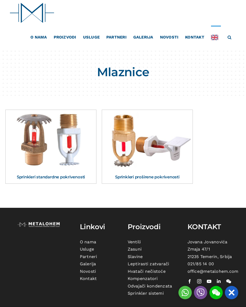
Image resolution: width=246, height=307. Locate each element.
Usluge (87, 249)
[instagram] (199, 281)
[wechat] (228, 281)
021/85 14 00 (201, 263)
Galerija (88, 263)
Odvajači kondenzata (150, 286)
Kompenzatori (143, 278)
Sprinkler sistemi (146, 293)
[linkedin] (219, 281)
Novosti (88, 271)
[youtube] (209, 281)
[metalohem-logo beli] (39, 223)
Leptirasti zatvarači (148, 263)
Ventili (134, 241)
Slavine (135, 256)
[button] (229, 37)
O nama (88, 241)
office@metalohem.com (213, 271)
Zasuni (135, 249)
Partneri (88, 256)
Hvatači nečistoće (147, 271)
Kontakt (88, 278)
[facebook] (190, 281)
